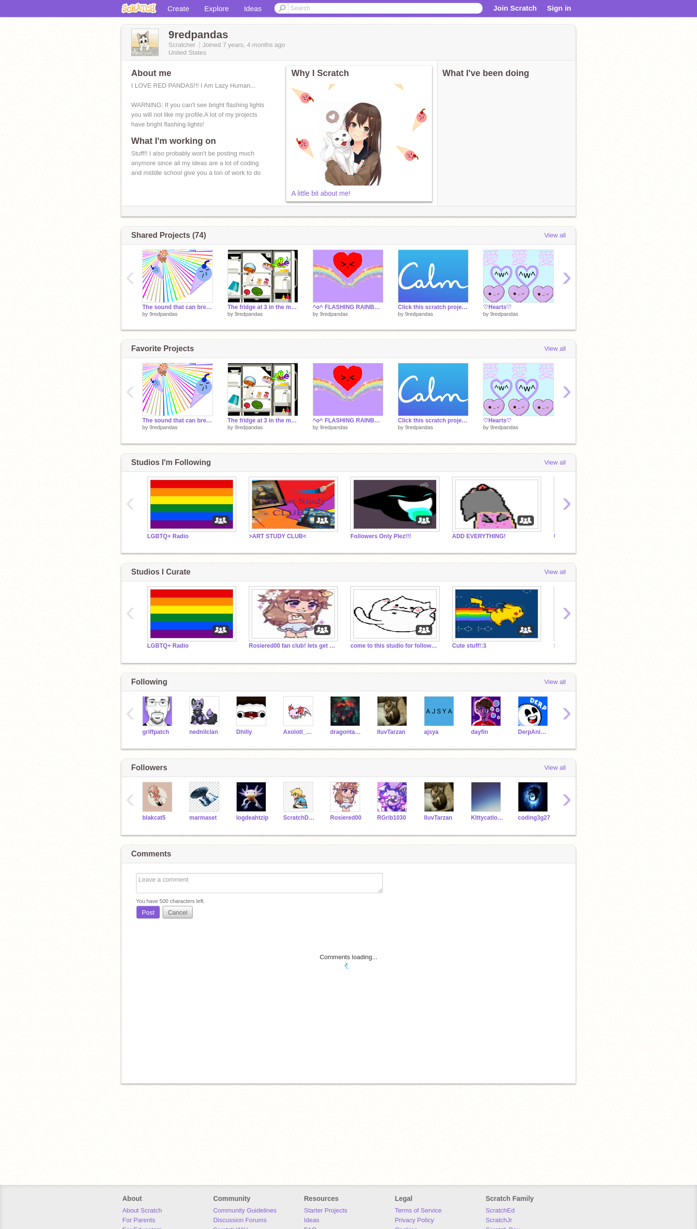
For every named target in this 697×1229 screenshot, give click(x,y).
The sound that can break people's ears (177, 307)
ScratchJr (498, 1220)
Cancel (177, 912)
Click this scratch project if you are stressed (433, 307)
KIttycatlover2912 (487, 817)
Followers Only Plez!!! (380, 536)
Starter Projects (326, 1210)
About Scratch (142, 1210)
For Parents (138, 1220)
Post (148, 912)
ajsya (431, 732)
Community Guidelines (244, 1210)
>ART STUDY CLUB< (277, 536)
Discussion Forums (240, 1220)
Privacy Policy (414, 1220)
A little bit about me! (320, 193)
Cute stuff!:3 (469, 645)
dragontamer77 (346, 732)
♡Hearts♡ (497, 307)
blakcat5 (154, 817)
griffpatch (155, 732)
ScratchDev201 (299, 817)
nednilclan (203, 732)
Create (178, 8)
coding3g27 (534, 817)
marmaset (203, 817)
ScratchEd (500, 1210)
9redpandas (164, 314)
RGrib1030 (391, 817)
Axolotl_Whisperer (299, 732)
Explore (216, 8)
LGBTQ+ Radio (168, 536)
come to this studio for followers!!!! (394, 645)
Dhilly (244, 732)
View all (555, 235)
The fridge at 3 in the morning (262, 307)
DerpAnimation (534, 732)
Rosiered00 (346, 817)
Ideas (253, 8)
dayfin (479, 732)
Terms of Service (418, 1210)
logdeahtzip (252, 817)
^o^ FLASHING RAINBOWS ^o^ (348, 307)
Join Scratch (515, 8)
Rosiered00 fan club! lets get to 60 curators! (292, 645)
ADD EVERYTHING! (479, 536)
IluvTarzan (391, 732)
